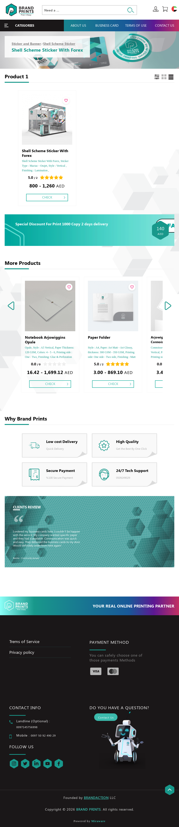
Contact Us (164, 25)
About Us (78, 25)
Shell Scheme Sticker (59, 43)
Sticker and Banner (26, 43)
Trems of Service (24, 641)
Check (47, 197)
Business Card (107, 25)
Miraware (98, 821)
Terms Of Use (136, 25)
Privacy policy (21, 652)
